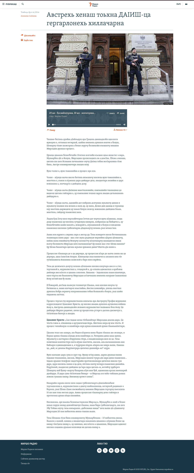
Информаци (26, 454)
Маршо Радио (61, 116)
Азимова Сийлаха (28, 16)
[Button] (28, 36)
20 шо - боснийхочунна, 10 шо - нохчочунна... (72, 113)
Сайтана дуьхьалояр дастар (33, 459)
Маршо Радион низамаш (32, 449)
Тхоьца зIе (25, 464)
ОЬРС (178, 4)
